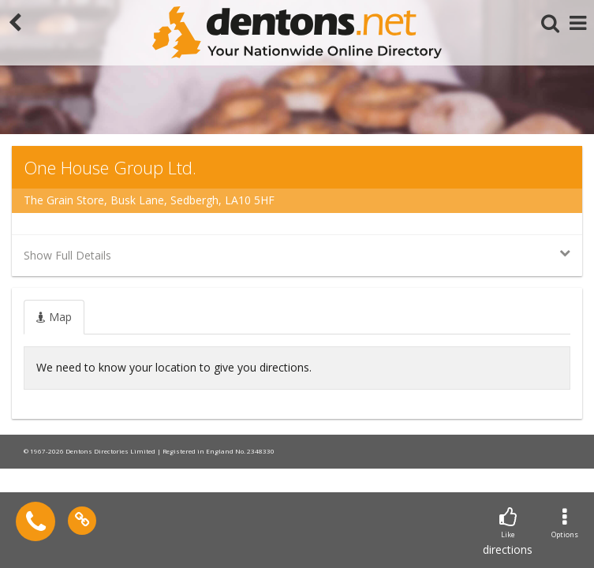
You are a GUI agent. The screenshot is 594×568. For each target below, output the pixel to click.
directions (507, 532)
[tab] (54, 317)
